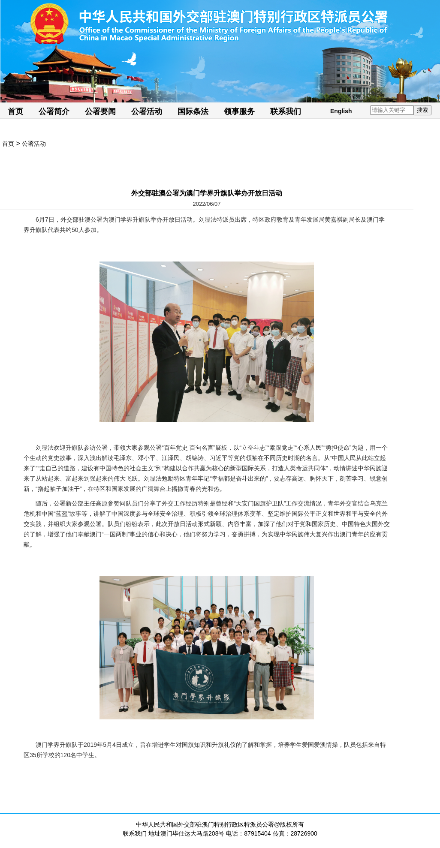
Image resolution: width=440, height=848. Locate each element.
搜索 (422, 110)
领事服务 (239, 111)
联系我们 (285, 111)
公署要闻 (100, 111)
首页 (15, 111)
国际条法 (193, 111)
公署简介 (54, 111)
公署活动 (146, 111)
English (341, 111)
